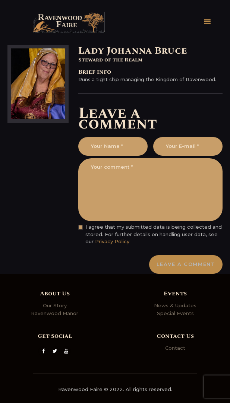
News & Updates (175, 305)
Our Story (55, 305)
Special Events (175, 313)
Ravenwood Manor (54, 313)
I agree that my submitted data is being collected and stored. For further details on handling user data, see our (153, 234)
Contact (175, 348)
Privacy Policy (112, 241)
